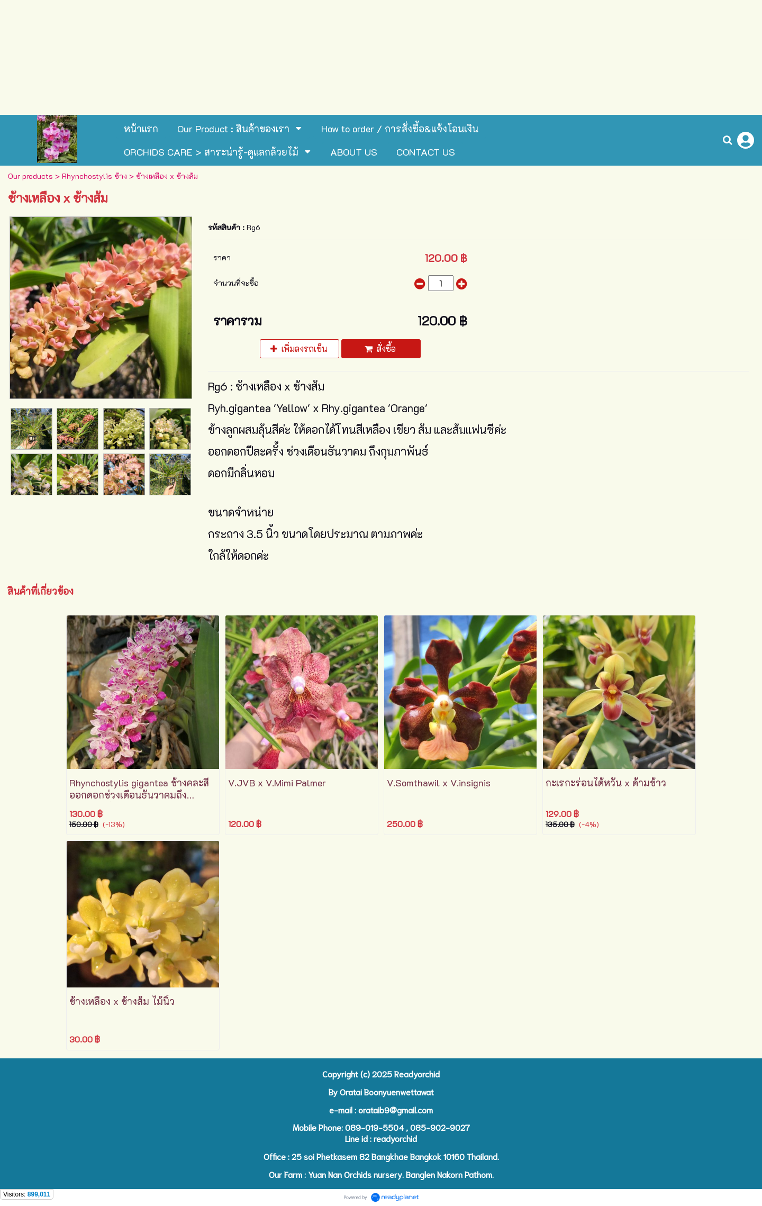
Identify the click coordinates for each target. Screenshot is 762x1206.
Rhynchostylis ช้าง (94, 176)
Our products (30, 176)
